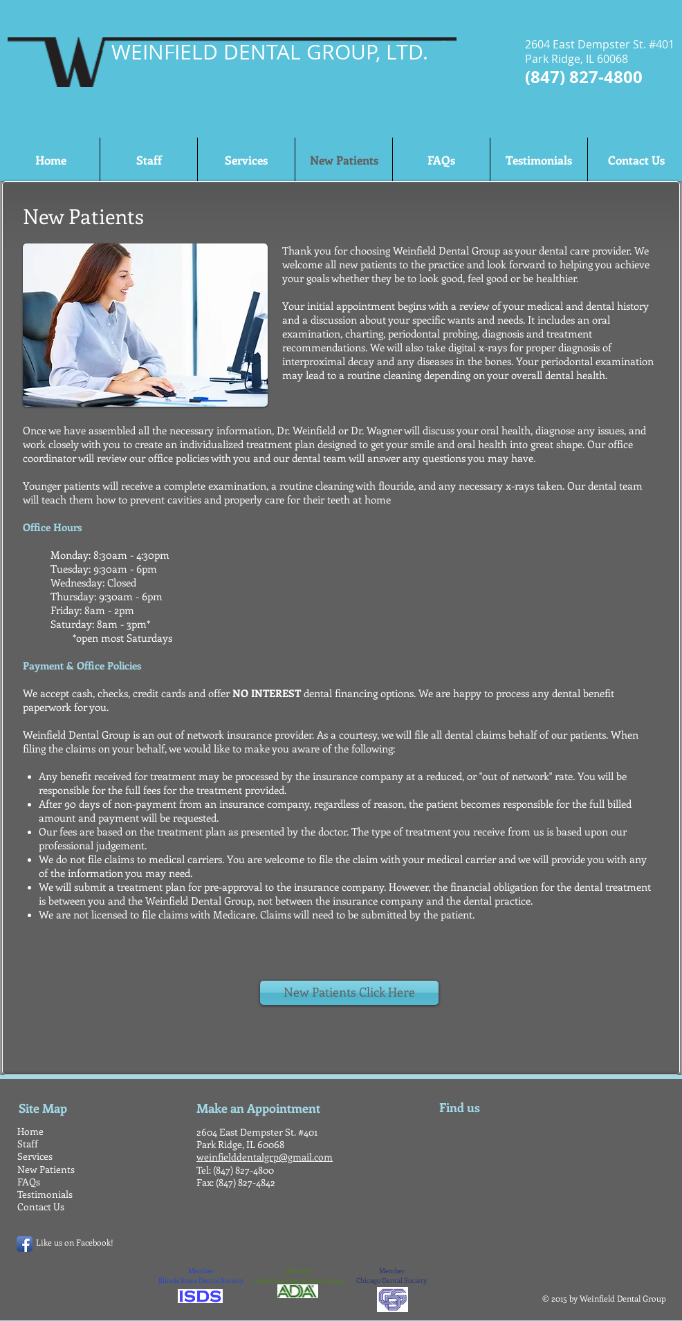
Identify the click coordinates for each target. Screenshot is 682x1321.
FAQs (28, 1181)
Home (30, 1131)
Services (35, 1156)
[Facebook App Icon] (25, 1244)
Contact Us (40, 1206)
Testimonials (45, 1194)
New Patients (46, 1169)
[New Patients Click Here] (349, 993)
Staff (27, 1143)
